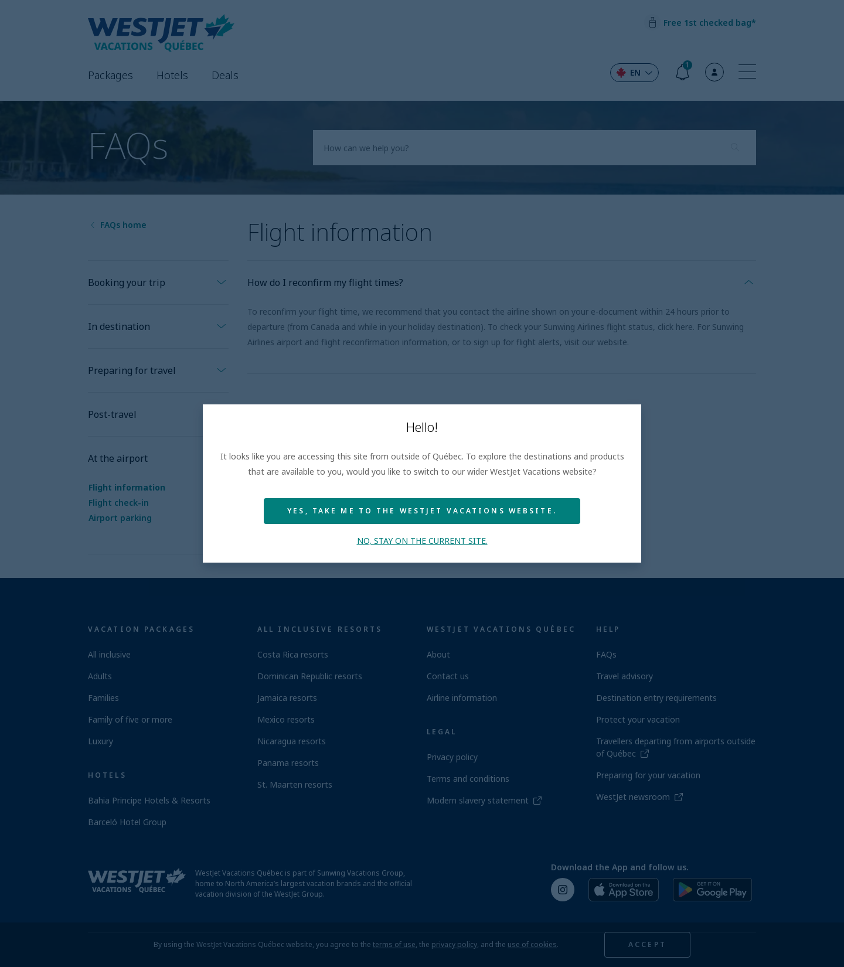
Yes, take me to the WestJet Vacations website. (422, 511)
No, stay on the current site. (422, 540)
